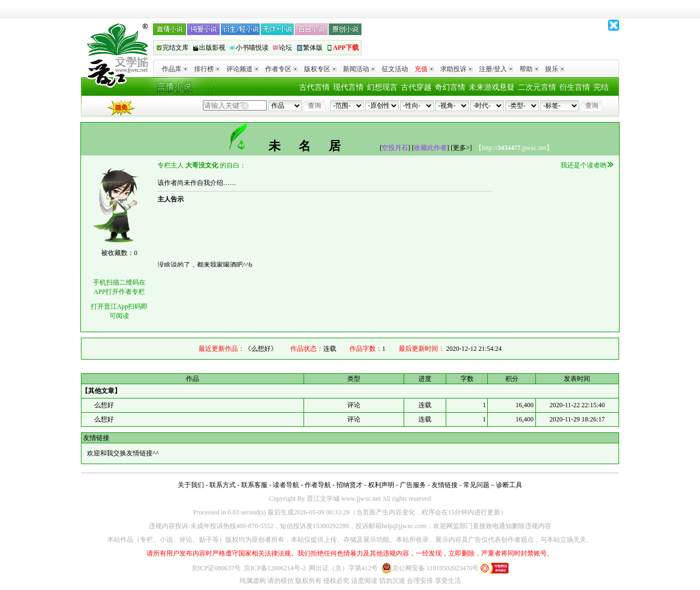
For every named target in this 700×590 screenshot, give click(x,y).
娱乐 (554, 69)
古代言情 (314, 87)
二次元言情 (537, 87)
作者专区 (281, 69)
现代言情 (348, 87)
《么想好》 (260, 348)
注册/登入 (496, 69)
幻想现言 (382, 87)
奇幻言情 (450, 87)
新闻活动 (359, 69)
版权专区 (320, 69)
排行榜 (207, 69)
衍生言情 (574, 87)
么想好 (103, 405)
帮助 (529, 69)
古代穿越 (416, 87)
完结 (601, 87)
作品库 (175, 69)
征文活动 (395, 69)
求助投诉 (456, 69)
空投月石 (395, 148)
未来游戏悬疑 (492, 87)
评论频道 (242, 69)
